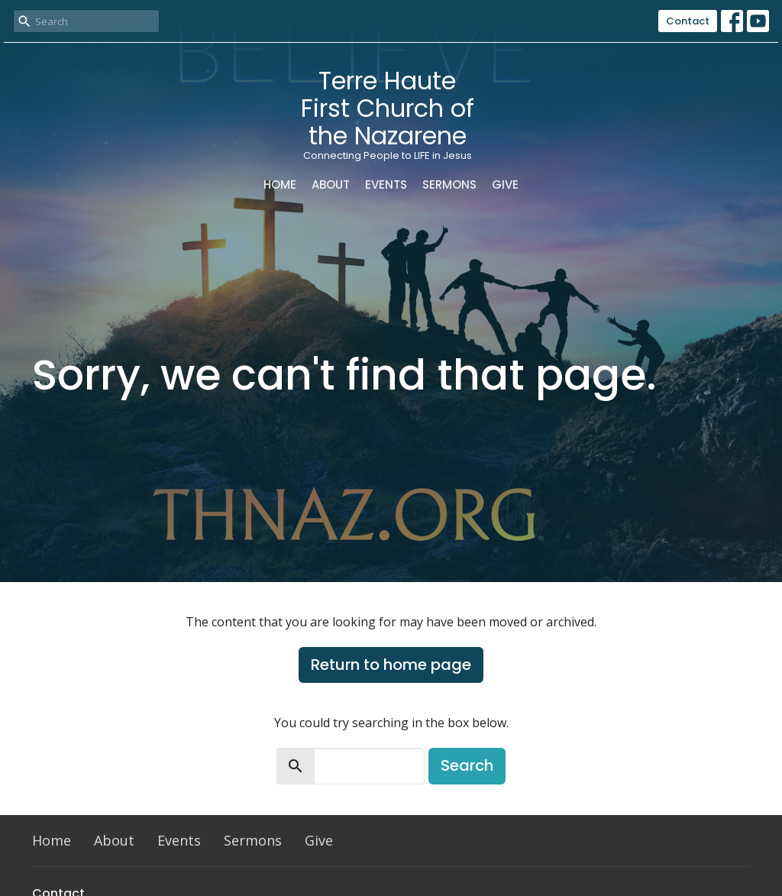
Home (279, 184)
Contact (687, 21)
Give (505, 184)
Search (467, 765)
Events (386, 184)
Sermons (449, 184)
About (331, 184)
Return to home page (391, 664)
